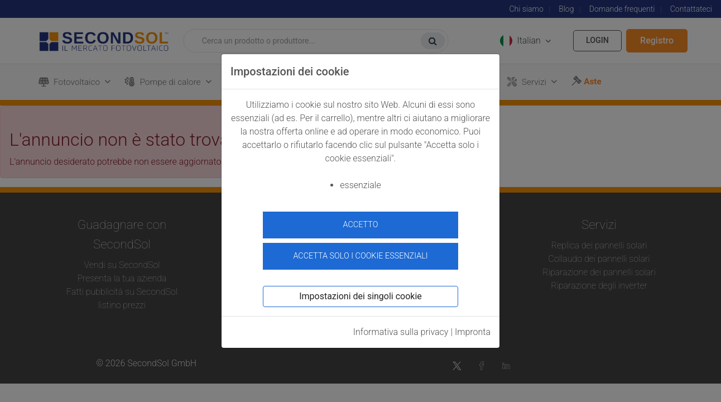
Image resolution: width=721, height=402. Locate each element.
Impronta (473, 330)
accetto (360, 224)
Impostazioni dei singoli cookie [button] (360, 294)
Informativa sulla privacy (401, 330)
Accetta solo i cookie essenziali (360, 254)
